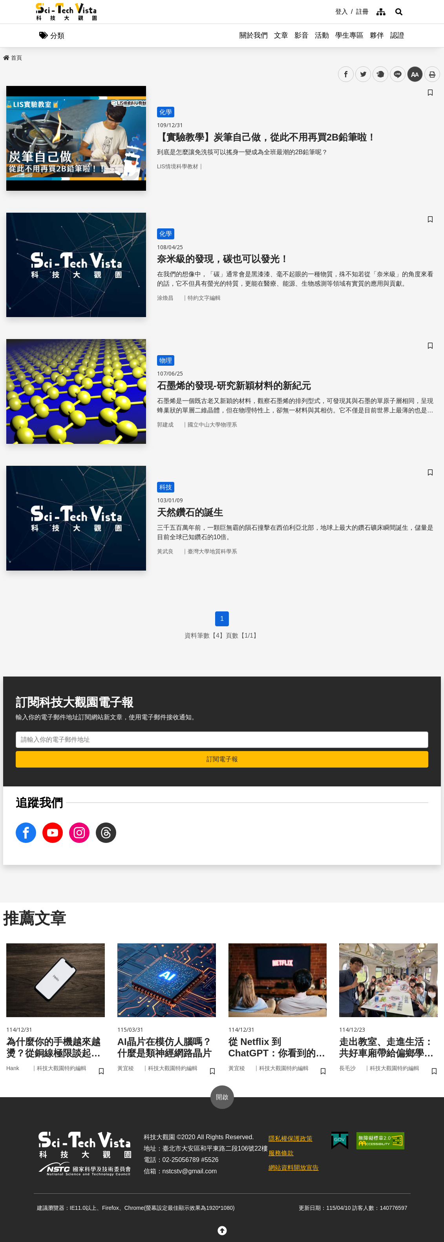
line (395, 74)
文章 (281, 35)
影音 (301, 35)
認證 (397, 35)
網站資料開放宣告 (294, 1167)
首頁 (12, 58)
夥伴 (377, 35)
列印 (432, 74)
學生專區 (349, 35)
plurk (380, 74)
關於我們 (253, 35)
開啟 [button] (222, 1097)
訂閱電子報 (222, 759)
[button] (399, 12)
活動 (322, 35)
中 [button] (415, 74)
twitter (363, 74)
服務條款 (281, 1153)
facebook (346, 74)
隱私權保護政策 (290, 1138)
